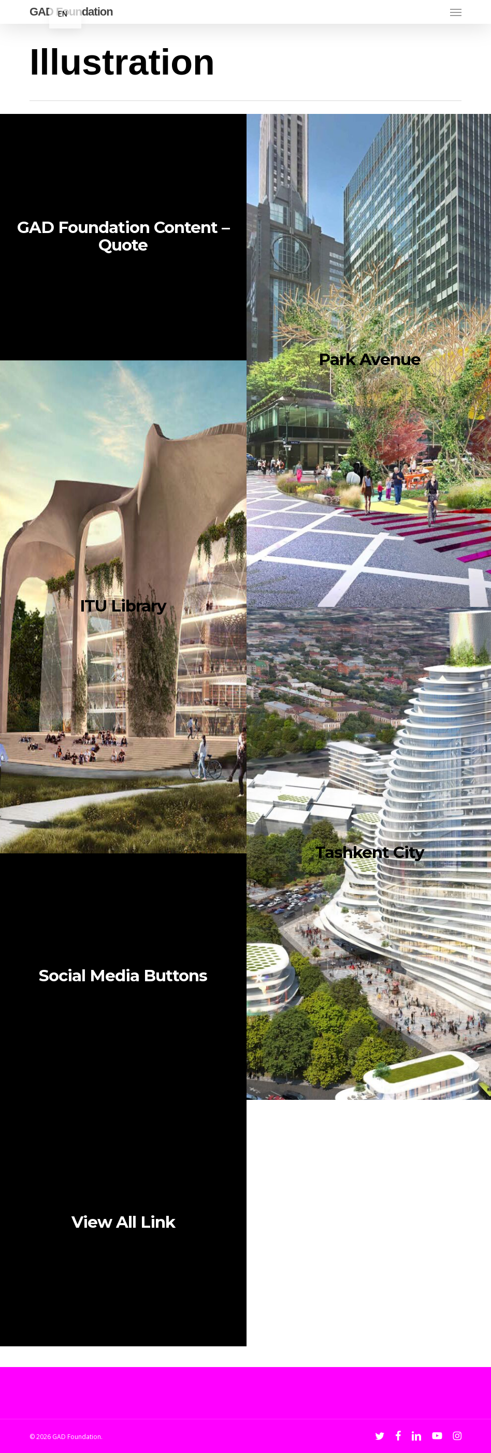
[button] (455, 12)
